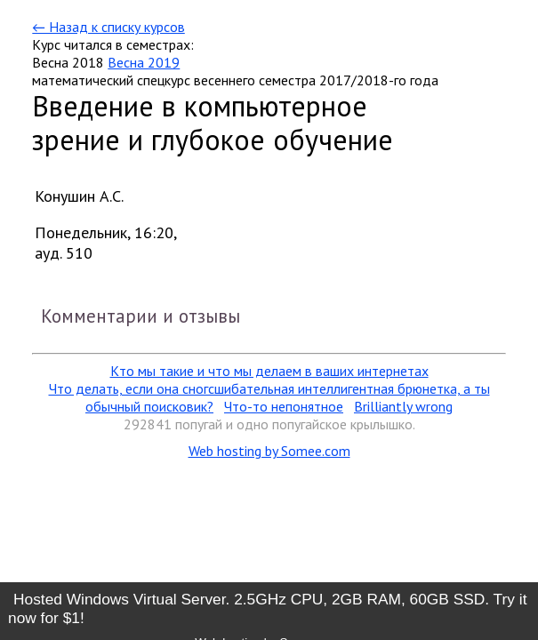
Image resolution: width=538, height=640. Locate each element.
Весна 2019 (144, 62)
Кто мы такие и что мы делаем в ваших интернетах (269, 371)
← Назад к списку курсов (108, 27)
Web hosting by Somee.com (269, 451)
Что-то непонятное (283, 406)
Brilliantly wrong (403, 406)
